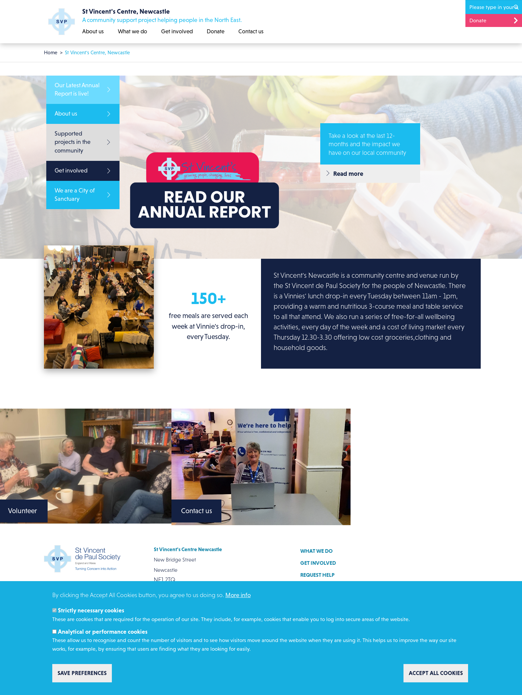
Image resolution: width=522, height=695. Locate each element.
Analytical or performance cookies (102, 631)
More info (238, 595)
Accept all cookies (436, 673)
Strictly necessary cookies (91, 610)
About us (93, 31)
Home (50, 52)
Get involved (177, 31)
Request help (317, 575)
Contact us (251, 31)
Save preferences (82, 673)
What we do (132, 31)
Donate (215, 31)
